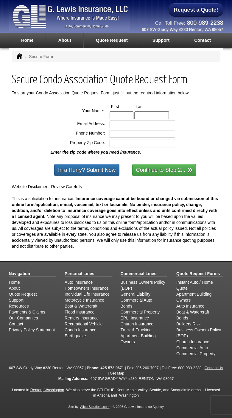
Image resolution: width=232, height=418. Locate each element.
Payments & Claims (27, 312)
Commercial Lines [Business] (139, 273)
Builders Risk (188, 324)
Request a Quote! (196, 10)
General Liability (135, 294)
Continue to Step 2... (164, 169)
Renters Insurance (82, 318)
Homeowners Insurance (87, 288)
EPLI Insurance (135, 318)
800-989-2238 (205, 22)
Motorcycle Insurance (84, 300)
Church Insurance (137, 324)
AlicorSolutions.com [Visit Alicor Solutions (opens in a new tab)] (94, 406)
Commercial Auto (136, 300)
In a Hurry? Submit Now (87, 170)
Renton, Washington (47, 390)
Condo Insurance (80, 329)
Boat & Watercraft (81, 306)
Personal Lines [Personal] (79, 273)
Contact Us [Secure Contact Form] (214, 368)
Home (27, 40)
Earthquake (75, 335)
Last (145, 106)
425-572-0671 (112, 368)
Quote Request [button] (112, 40)
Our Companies (23, 318)
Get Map (117, 373)
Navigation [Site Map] (19, 273)
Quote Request (23, 294)
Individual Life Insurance (87, 294)
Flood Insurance (79, 312)
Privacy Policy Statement (32, 329)
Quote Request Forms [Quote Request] (198, 273)
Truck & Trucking (136, 329)
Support (16, 300)
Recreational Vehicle (84, 324)
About (64, 40)
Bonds (127, 306)
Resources (19, 306)
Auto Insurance (79, 282)
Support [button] (161, 40)
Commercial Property (140, 312)
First (120, 106)
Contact (202, 40)
